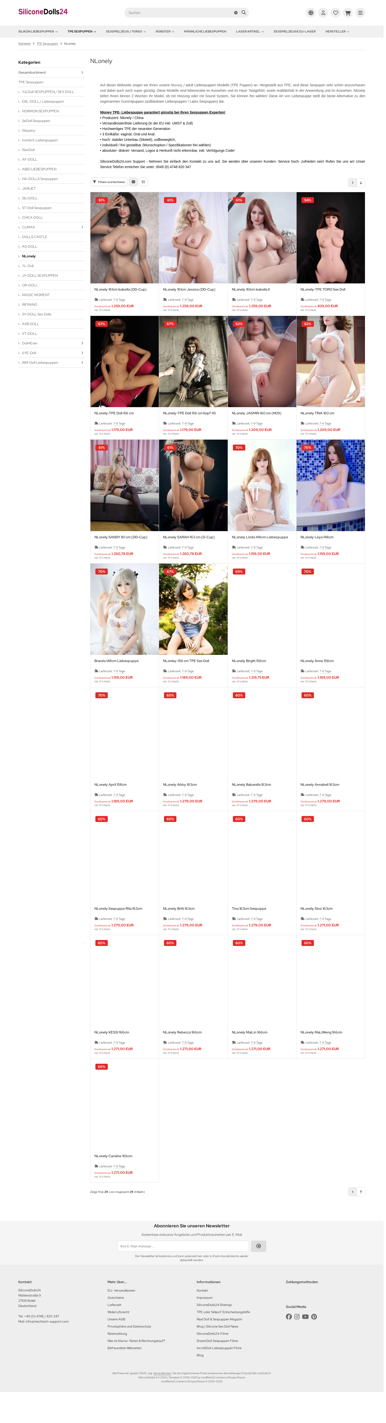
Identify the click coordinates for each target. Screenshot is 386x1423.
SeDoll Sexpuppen (36, 121)
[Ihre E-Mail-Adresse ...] (183, 1277)
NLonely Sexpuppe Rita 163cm (118, 940)
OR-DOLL (30, 285)
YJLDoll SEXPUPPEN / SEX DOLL (48, 92)
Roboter (165, 31)
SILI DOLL (29, 198)
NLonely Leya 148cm (317, 568)
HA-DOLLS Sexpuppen (40, 179)
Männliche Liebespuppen (205, 31)
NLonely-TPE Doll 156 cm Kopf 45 (189, 444)
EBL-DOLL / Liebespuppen (43, 101)
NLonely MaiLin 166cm (249, 1063)
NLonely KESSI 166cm (111, 1063)
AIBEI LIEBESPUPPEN (39, 169)
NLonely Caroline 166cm (113, 1187)
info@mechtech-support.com (47, 1352)
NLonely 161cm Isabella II (251, 320)
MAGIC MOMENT (36, 295)
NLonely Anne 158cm (317, 692)
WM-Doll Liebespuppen (40, 362)
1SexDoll (28, 150)
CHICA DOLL (32, 217)
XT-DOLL (29, 333)
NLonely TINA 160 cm (317, 444)
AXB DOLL (30, 324)
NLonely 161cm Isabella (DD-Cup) (120, 320)
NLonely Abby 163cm (180, 816)
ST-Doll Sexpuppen (37, 208)
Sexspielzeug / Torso (126, 31)
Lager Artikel (250, 31)
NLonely (29, 256)
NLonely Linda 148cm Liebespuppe (260, 568)
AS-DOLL (29, 246)
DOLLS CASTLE (34, 237)
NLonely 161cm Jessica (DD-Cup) (189, 320)
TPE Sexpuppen (82, 31)
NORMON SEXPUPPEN (40, 111)
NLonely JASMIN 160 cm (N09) (256, 444)
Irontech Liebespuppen (40, 140)
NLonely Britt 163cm (178, 940)
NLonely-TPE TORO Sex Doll (323, 320)
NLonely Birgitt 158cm (249, 692)
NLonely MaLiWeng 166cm (321, 1063)
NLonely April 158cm (110, 816)
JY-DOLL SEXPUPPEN (40, 275)
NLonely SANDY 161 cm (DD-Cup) (120, 568)
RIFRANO (29, 304)
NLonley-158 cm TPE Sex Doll (186, 692)
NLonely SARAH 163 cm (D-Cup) (189, 568)
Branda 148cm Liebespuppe (116, 692)
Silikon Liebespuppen (38, 31)
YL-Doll (28, 266)
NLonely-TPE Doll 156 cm (114, 444)
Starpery (28, 130)
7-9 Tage (119, 331)
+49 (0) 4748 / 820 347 (41, 1347)
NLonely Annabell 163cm (320, 816)
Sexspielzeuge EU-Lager (295, 31)
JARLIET (29, 188)
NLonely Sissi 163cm (316, 940)
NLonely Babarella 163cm (251, 816)
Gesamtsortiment (32, 72)
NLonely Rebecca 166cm (182, 1063)
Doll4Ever (29, 343)
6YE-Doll (29, 353)
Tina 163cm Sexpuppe (249, 940)
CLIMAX (28, 227)
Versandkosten (162, 1404)
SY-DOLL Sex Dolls (36, 314)
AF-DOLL (29, 159)
